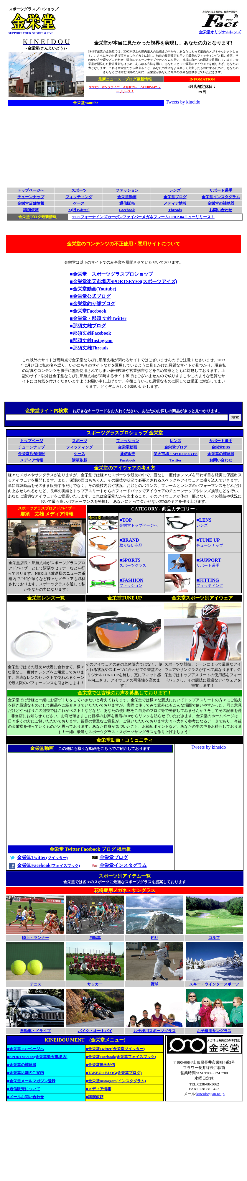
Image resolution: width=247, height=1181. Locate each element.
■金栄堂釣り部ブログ (92, 303)
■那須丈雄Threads (89, 347)
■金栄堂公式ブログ (90, 296)
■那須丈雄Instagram (91, 340)
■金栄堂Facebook (88, 310)
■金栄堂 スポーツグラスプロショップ (111, 274)
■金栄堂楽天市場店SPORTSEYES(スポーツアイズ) (123, 281)
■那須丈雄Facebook (90, 333)
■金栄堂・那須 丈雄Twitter (98, 318)
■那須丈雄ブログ (88, 325)
